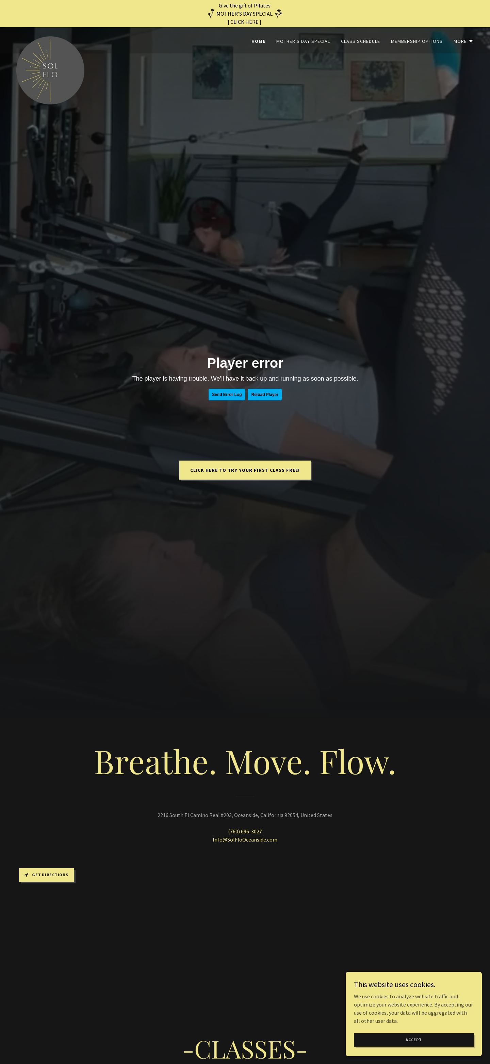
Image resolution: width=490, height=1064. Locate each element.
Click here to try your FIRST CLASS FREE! (245, 470)
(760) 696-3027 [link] (245, 831)
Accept (414, 1039)
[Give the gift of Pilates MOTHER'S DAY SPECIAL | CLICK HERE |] (245, 13)
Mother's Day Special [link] (303, 41)
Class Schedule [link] (360, 41)
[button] (464, 41)
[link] (50, 39)
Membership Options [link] (417, 41)
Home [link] (258, 41)
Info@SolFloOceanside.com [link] (245, 839)
